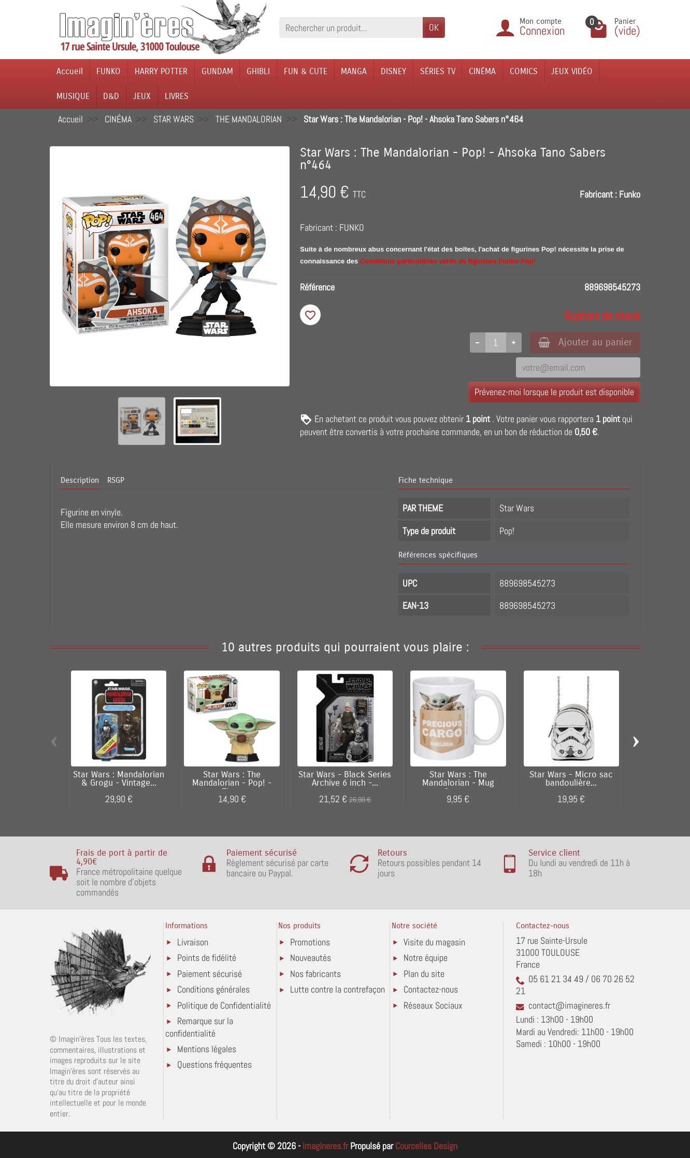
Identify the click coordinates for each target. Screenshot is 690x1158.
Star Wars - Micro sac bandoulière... (571, 779)
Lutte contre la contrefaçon (337, 989)
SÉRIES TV (437, 71)
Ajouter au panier (585, 342)
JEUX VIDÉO (572, 71)
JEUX (142, 96)
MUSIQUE (73, 96)
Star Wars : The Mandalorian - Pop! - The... (231, 784)
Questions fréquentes (214, 1064)
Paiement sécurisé (209, 974)
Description (80, 480)
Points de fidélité (206, 958)
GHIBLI (258, 71)
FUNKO (108, 71)
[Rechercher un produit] (351, 27)
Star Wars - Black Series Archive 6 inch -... (344, 779)
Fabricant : (598, 194)
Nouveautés (310, 958)
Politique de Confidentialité (224, 1005)
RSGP (115, 480)
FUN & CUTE (305, 71)
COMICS (524, 71)
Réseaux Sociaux (433, 1005)
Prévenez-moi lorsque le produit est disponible (554, 392)
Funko (629, 194)
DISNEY (393, 71)
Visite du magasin (434, 942)
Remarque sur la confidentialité (199, 1027)
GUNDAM (217, 71)
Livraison (192, 942)
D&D (111, 96)
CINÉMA (482, 71)
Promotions (310, 942)
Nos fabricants (315, 974)
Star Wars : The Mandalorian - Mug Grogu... (458, 784)
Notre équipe (426, 958)
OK (434, 27)
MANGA (354, 71)
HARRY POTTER (161, 71)
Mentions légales (206, 1049)
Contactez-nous (431, 989)
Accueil (69, 71)
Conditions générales (213, 989)
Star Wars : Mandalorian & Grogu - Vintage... (118, 779)
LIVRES (177, 96)
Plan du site (424, 974)
